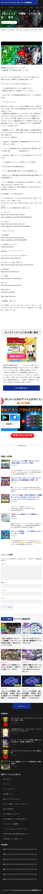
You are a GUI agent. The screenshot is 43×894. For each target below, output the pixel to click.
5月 (17, 854)
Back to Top (21, 706)
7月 (22, 854)
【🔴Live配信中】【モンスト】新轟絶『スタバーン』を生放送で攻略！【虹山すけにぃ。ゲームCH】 (11, 641)
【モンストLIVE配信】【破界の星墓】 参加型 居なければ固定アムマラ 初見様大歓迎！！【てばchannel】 (11, 694)
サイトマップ (7, 784)
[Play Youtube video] (21, 53)
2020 (4, 879)
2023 (4, 864)
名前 (3, 582)
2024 (4, 859)
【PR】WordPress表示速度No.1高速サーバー (16, 834)
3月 (12, 849)
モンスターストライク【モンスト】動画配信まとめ (26, 890)
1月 (8, 849)
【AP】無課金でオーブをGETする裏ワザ (14, 819)
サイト (3, 598)
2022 (4, 869)
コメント (3, 563)
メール (3, 590)
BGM (31, 7)
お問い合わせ (7, 779)
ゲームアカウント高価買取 (10, 824)
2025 (4, 854)
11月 (32, 854)
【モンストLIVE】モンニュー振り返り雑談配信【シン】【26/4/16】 (32, 640)
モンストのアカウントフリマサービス (16, 829)
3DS (37, 7)
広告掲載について (8, 794)
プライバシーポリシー (9, 789)
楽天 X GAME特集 (8, 809)
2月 (10, 849)
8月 (24, 854)
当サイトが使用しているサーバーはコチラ (15, 804)
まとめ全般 (11, 7)
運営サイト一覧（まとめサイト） (12, 799)
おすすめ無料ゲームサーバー (11, 814)
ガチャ (25, 7)
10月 (29, 854)
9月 (26, 854)
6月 (19, 854)
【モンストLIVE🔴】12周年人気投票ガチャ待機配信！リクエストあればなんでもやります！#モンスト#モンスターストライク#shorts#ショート (26, 497)
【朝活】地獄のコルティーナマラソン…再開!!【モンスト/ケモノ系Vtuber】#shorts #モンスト (32, 668)
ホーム (3, 7)
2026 (4, 849)
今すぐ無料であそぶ (21, 388)
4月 (15, 849)
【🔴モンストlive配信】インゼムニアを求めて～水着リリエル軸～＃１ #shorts (11, 667)
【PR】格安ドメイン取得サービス (13, 839)
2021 (4, 874)
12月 (35, 854)
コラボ (18, 7)
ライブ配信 (12, 22)
